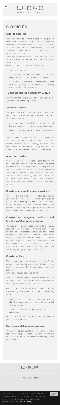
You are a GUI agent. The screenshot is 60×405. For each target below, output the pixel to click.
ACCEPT (53, 394)
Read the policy (25, 402)
